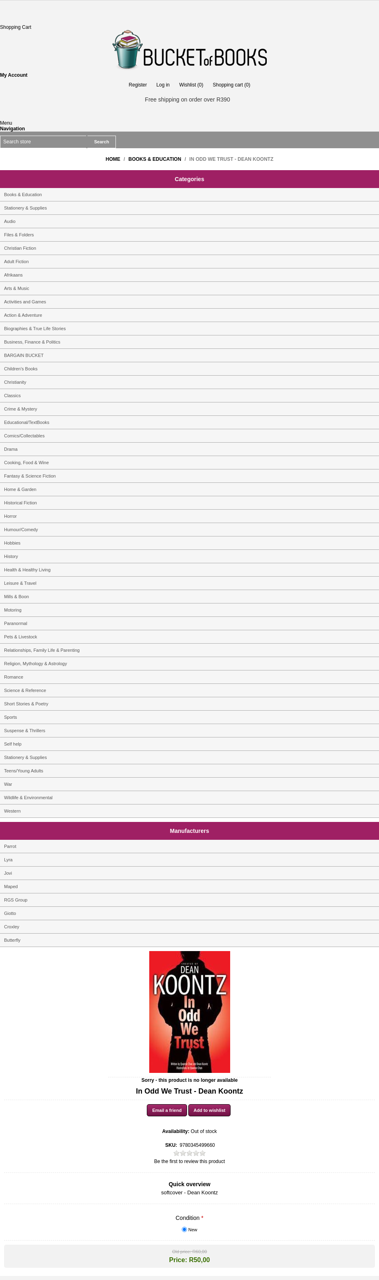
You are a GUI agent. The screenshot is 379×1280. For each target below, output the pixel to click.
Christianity (15, 382)
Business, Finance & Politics (32, 341)
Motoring (13, 610)
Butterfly (12, 940)
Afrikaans (13, 274)
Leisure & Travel (20, 583)
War (8, 784)
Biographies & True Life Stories (35, 328)
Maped (11, 886)
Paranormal (15, 623)
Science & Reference (25, 690)
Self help (13, 744)
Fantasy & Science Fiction (30, 476)
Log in (163, 85)
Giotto (10, 913)
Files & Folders (19, 234)
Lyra (8, 859)
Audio (9, 221)
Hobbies (12, 543)
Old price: (181, 1251)
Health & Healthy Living (27, 569)
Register (138, 85)
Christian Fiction (20, 248)
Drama (10, 449)
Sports (10, 717)
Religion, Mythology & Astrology (35, 663)
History (11, 556)
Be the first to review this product (189, 1161)
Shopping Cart (15, 27)
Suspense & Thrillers (24, 730)
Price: (178, 1259)
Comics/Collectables (24, 435)
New (192, 1229)
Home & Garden (20, 489)
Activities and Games (25, 301)
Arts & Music (16, 288)
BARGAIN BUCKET (24, 355)
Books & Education (23, 194)
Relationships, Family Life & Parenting (42, 650)
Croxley (11, 926)
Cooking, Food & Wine (26, 462)
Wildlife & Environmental (28, 797)
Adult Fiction (16, 261)
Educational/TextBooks (26, 422)
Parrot (10, 846)
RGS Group (15, 899)
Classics (12, 395)
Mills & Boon (16, 596)
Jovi (8, 873)
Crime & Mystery (20, 408)
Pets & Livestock (20, 636)
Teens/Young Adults (23, 770)
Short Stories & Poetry (26, 703)
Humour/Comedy (21, 529)
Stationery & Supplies (25, 207)
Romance (13, 677)
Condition (188, 1218)
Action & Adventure (23, 315)
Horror (10, 516)
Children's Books (20, 368)
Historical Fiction (20, 502)
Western (12, 811)
